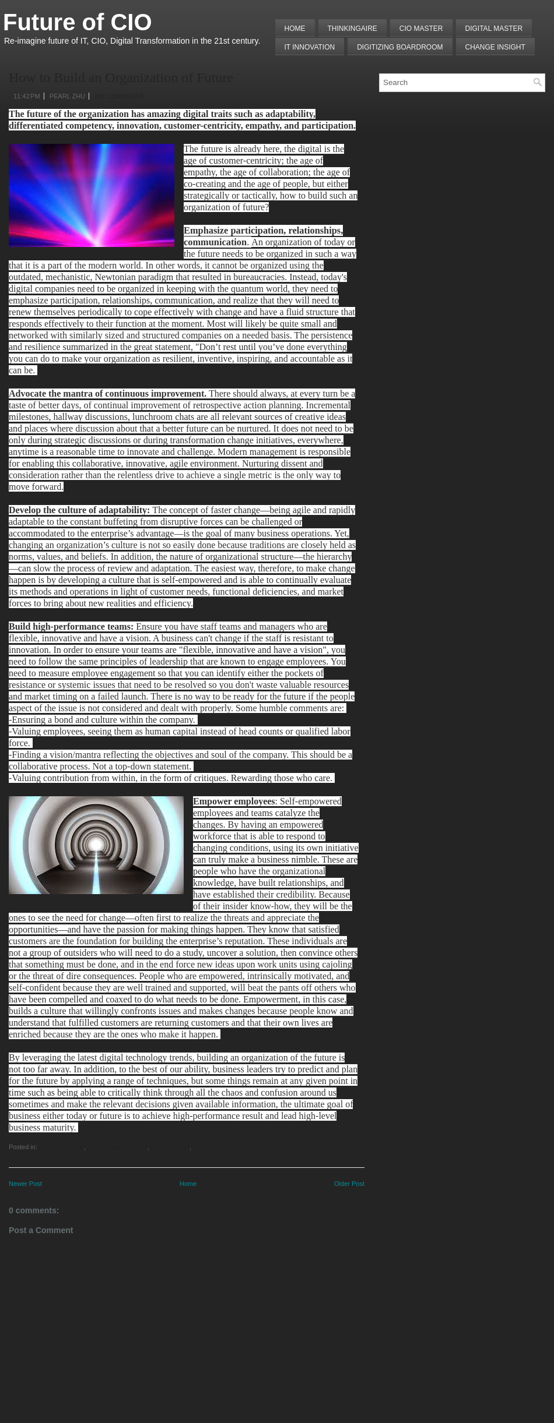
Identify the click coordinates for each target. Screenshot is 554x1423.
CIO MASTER (421, 28)
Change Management (117, 1146)
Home (295, 28)
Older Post (349, 1183)
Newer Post (25, 1183)
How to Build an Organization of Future (121, 77)
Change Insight (495, 47)
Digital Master (494, 28)
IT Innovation (310, 47)
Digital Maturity (212, 1146)
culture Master (169, 1146)
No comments (118, 96)
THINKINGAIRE (352, 28)
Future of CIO (77, 22)
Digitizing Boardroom (400, 47)
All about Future (61, 1146)
